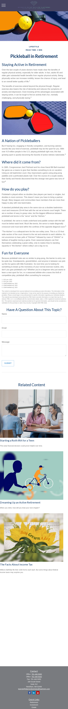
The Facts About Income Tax (16, 564)
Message (6, 342)
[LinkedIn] (33, 692)
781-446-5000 (36, 674)
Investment (34, 705)
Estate (34, 707)
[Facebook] (29, 692)
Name (4, 314)
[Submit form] (8, 363)
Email (4, 328)
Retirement (34, 702)
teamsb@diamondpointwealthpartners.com (34, 689)
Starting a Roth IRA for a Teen (17, 440)
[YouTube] (37, 692)
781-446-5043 (36, 677)
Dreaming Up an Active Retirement (20, 502)
